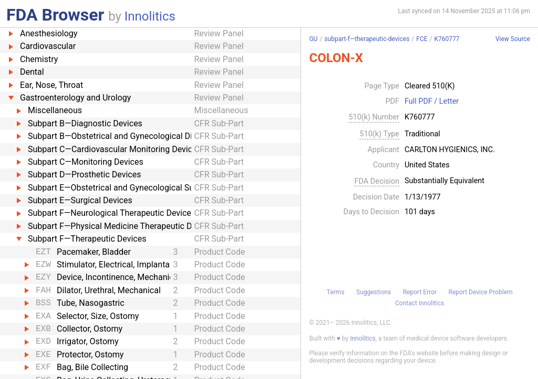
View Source (512, 39)
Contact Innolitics (419, 303)
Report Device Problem (481, 292)
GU (313, 39)
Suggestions (373, 292)
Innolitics (150, 16)
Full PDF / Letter (432, 101)
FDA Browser (55, 15)
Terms (336, 292)
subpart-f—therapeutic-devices (366, 39)
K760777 (447, 39)
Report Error (420, 292)
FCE (421, 39)
